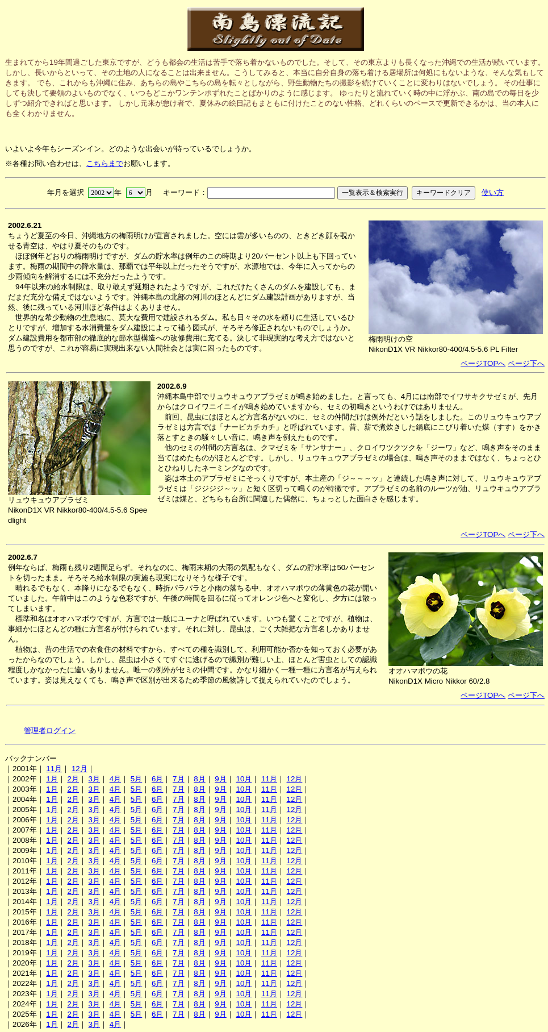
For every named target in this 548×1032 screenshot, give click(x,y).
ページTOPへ (483, 363)
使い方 (493, 192)
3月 (94, 779)
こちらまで (104, 163)
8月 (199, 779)
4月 (115, 779)
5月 (136, 779)
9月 (220, 779)
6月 (157, 779)
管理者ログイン (50, 730)
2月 (72, 779)
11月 (54, 768)
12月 (79, 768)
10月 (244, 779)
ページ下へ (526, 363)
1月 (51, 779)
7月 (178, 779)
